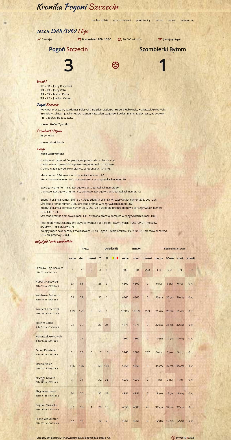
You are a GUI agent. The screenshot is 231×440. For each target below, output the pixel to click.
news (172, 20)
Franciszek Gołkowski (152, 109)
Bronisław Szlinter (51, 113)
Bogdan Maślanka (103, 109)
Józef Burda (57, 142)
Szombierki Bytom (163, 49)
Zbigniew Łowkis (115, 113)
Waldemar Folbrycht (78, 109)
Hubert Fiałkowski (126, 109)
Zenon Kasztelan (93, 113)
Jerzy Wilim (60, 90)
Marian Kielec (61, 94)
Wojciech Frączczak (52, 109)
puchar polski (100, 20)
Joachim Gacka (62, 98)
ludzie (159, 20)
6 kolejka (47, 39)
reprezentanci (122, 20)
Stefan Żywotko (59, 124)
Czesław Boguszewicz (59, 117)
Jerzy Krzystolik (62, 86)
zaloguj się (187, 20)
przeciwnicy (143, 20)
